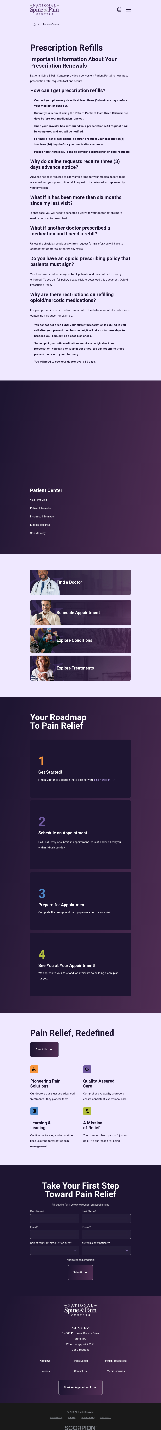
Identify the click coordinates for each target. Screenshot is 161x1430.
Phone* (86, 1227)
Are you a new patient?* (96, 1243)
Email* (34, 1227)
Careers (45, 1371)
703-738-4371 (80, 1328)
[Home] (44, 9)
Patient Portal (103, 75)
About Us (44, 1049)
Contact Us (80, 1371)
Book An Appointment (80, 1387)
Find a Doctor (105, 780)
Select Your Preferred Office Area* (51, 1243)
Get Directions (80, 1349)
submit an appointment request (79, 842)
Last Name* (89, 1211)
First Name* (37, 1211)
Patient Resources (116, 1360)
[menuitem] (80, 500)
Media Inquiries (116, 1371)
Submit (80, 1272)
